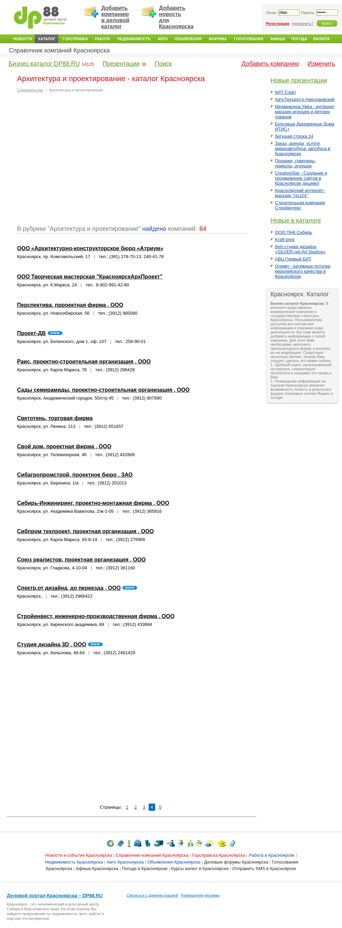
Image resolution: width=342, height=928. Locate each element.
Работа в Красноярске (272, 855)
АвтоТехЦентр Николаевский (304, 99)
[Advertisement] (64, 161)
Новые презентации (298, 80)
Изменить (321, 63)
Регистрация (277, 23)
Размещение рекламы (200, 895)
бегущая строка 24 (294, 136)
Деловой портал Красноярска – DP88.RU (55, 895)
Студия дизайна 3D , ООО (51, 644)
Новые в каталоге (295, 220)
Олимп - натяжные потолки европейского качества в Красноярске (302, 271)
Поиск (163, 63)
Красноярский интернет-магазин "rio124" (300, 193)
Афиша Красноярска (97, 868)
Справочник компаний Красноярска (59, 50)
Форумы (217, 39)
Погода (299, 39)
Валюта (321, 39)
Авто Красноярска (125, 862)
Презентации (120, 63)
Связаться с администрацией (152, 895)
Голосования (248, 39)
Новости (22, 39)
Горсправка (75, 39)
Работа (102, 39)
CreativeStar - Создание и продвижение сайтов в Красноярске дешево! (301, 178)
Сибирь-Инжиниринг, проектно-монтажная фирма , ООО (93, 503)
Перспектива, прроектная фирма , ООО (70, 305)
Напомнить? (302, 23)
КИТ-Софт (285, 92)
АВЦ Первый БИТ (293, 258)
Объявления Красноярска (173, 862)
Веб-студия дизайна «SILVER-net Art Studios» (300, 249)
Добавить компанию (270, 63)
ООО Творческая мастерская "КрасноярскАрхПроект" (89, 277)
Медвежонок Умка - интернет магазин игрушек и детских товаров (304, 111)
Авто (163, 39)
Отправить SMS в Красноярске (264, 868)
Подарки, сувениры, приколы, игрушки (295, 163)
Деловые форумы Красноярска (236, 862)
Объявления (188, 39)
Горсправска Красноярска (219, 855)
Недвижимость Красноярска (74, 862)
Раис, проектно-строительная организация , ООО (84, 361)
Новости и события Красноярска (78, 855)
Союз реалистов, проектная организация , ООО (81, 560)
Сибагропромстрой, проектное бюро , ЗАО (75, 475)
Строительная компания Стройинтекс (300, 205)
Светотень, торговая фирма (55, 418)
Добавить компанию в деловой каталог (115, 17)
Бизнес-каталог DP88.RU (44, 63)
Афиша (277, 39)
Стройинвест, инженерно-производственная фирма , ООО (96, 616)
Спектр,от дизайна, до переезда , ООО (69, 588)
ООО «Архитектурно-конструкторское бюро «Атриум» (90, 248)
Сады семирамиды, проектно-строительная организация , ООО (103, 390)
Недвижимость (134, 39)
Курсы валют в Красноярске (200, 868)
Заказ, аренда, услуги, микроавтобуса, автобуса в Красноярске (302, 148)
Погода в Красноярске (145, 868)
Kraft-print (284, 239)
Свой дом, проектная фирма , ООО (64, 446)
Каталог (47, 39)
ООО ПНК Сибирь (293, 232)
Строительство (30, 90)
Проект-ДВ (31, 333)
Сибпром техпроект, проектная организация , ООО (85, 531)
